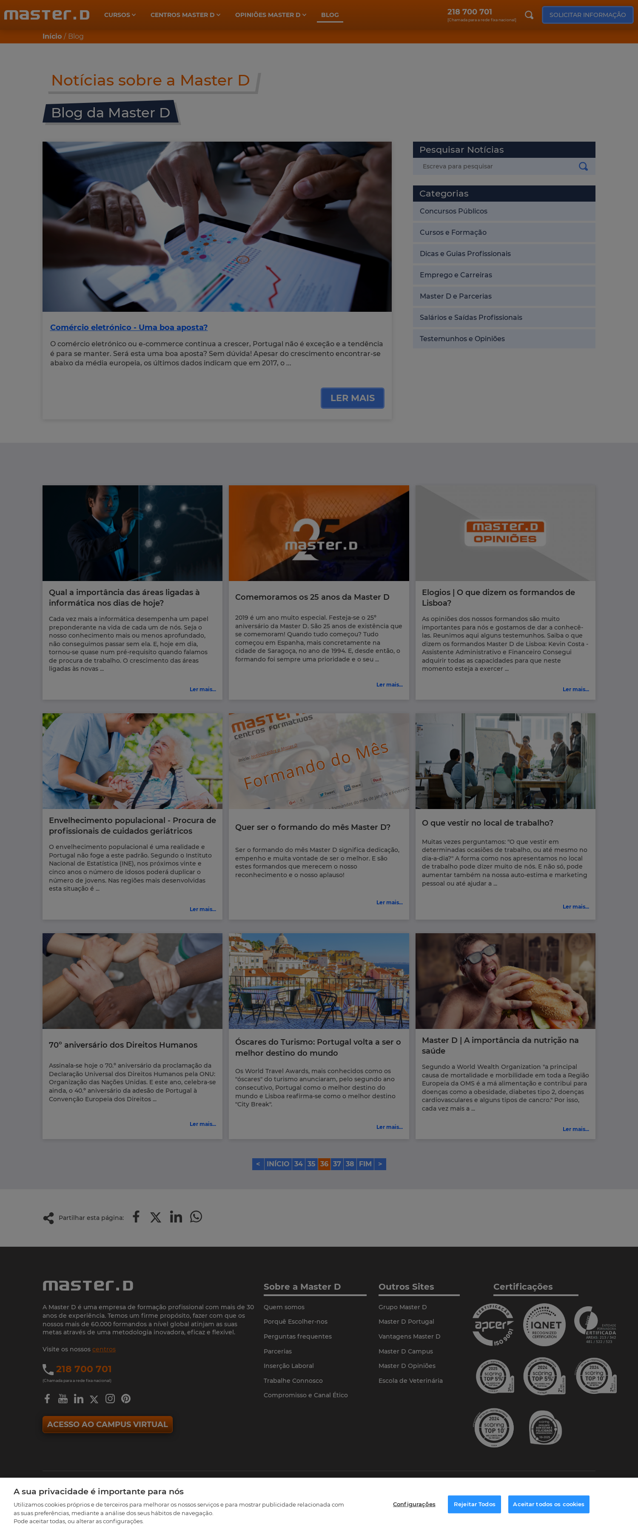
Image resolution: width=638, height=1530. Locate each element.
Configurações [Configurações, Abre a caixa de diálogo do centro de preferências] (414, 1504)
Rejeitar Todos (475, 1504)
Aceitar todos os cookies (548, 1504)
